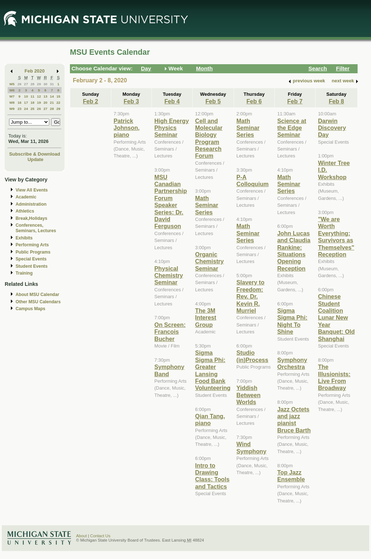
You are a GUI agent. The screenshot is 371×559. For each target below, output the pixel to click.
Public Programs (33, 252)
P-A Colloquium (253, 180)
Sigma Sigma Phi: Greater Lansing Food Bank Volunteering (213, 370)
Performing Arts (32, 244)
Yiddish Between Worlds (248, 395)
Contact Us (100, 536)
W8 (12, 102)
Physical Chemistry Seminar (168, 275)
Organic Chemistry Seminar (209, 261)
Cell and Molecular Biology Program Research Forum (208, 138)
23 (19, 109)
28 (32, 84)
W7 (12, 96)
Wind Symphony (252, 447)
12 (39, 96)
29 (39, 84)
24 (26, 109)
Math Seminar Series (206, 205)
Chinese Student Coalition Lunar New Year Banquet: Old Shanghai (336, 317)
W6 (12, 90)
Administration (31, 204)
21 (52, 102)
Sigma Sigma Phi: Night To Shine (292, 321)
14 (52, 96)
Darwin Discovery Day (332, 128)
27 (26, 84)
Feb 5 (213, 101)
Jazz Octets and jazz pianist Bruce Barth (293, 419)
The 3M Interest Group (205, 317)
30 (45, 84)
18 (32, 102)
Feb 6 (254, 101)
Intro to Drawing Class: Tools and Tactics (212, 476)
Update (35, 159)
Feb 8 (336, 101)
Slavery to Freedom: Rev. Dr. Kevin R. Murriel (250, 296)
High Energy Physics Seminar (171, 128)
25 (32, 109)
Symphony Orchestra (292, 363)
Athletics (25, 211)
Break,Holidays (31, 218)
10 (26, 96)
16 (19, 102)
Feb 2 (90, 101)
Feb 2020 (35, 71)
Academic (26, 197)
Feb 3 (131, 101)
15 (59, 96)
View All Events (32, 190)
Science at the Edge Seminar (291, 128)
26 (19, 84)
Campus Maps (30, 308)
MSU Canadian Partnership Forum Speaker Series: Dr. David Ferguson (170, 202)
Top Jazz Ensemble (291, 475)
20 (45, 102)
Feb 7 (295, 101)
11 (32, 96)
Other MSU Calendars (38, 301)
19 (39, 102)
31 (52, 84)
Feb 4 (172, 101)
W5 (12, 84)
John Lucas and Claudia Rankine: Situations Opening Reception (293, 251)
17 (26, 102)
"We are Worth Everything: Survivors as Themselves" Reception (336, 237)
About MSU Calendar (37, 294)
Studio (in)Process (252, 356)
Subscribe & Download (34, 154)
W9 (12, 109)
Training (24, 273)
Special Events (31, 259)
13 (45, 96)
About (81, 536)
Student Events (31, 266)
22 (59, 102)
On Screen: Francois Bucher (170, 331)
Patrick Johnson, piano (127, 128)
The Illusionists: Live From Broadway (334, 377)
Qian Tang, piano (210, 419)
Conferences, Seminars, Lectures (36, 228)
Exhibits (24, 238)
